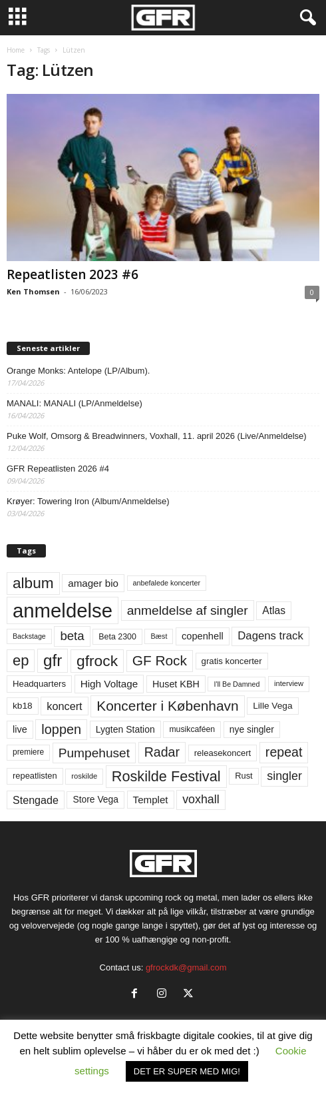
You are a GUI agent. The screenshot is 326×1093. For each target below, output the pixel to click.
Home (16, 50)
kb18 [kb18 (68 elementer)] (23, 706)
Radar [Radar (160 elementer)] (162, 752)
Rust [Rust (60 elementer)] (244, 776)
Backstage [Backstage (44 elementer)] (29, 636)
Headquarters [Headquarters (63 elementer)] (39, 684)
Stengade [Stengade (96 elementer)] (36, 800)
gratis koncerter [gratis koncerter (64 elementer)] (232, 661)
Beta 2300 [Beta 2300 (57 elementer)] (117, 636)
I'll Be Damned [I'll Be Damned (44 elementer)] (236, 684)
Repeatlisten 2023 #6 (72, 274)
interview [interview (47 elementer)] (288, 683)
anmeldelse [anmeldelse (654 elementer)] (62, 610)
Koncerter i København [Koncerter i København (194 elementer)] (167, 705)
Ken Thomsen (33, 291)
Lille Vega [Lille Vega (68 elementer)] (272, 706)
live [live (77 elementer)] (20, 729)
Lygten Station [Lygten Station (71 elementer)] (125, 729)
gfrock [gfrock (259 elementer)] (97, 660)
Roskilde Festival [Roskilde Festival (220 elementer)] (166, 776)
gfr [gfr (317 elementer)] (52, 660)
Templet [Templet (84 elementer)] (150, 799)
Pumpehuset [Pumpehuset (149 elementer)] (94, 753)
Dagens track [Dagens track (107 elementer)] (270, 635)
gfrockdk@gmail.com (186, 967)
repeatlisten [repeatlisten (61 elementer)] (35, 776)
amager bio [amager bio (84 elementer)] (93, 583)
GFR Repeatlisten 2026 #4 (58, 469)
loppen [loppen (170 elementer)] (61, 729)
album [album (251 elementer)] (33, 583)
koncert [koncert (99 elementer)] (64, 706)
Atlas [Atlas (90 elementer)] (273, 610)
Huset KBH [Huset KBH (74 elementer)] (176, 684)
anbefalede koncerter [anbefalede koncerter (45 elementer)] (167, 583)
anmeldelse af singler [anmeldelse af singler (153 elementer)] (187, 610)
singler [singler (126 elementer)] (284, 776)
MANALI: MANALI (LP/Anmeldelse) (74, 403)
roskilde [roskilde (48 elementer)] (84, 776)
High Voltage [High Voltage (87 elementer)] (109, 683)
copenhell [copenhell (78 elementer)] (203, 636)
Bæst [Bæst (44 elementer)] (158, 636)
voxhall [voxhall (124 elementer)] (201, 799)
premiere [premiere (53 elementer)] (28, 752)
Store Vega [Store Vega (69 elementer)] (95, 799)
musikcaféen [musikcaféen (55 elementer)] (192, 729)
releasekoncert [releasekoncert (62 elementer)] (222, 753)
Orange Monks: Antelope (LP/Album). (78, 371)
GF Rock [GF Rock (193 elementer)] (159, 660)
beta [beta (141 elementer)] (72, 636)
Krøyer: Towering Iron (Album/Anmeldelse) (88, 501)
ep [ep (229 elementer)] (21, 660)
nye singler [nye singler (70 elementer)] (252, 729)
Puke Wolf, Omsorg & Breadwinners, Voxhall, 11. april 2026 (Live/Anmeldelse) (157, 436)
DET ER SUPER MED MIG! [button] (187, 1071)
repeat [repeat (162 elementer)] (284, 752)
